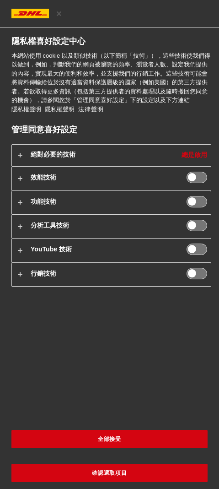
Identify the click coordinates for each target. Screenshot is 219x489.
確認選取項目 (110, 473)
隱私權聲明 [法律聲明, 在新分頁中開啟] (60, 109)
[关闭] (59, 14)
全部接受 (110, 439)
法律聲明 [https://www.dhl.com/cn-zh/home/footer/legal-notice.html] (91, 109)
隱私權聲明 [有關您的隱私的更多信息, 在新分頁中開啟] (26, 109)
